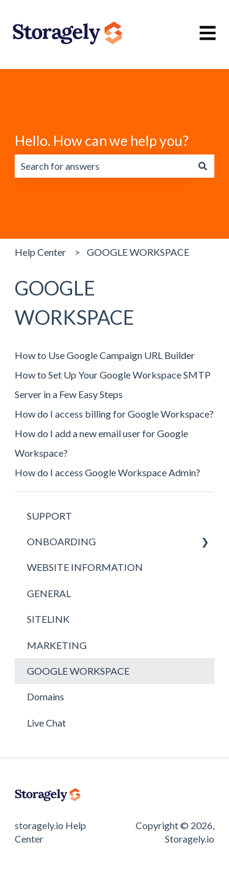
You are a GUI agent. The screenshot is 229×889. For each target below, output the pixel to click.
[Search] (202, 166)
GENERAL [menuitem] (49, 593)
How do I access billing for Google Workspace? (114, 413)
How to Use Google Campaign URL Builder (105, 355)
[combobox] (103, 166)
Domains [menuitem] (45, 696)
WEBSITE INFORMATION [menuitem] (85, 567)
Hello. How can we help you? (102, 140)
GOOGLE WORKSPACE (138, 252)
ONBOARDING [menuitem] (61, 541)
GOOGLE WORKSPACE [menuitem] (78, 671)
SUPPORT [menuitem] (49, 515)
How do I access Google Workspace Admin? (107, 472)
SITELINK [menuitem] (48, 619)
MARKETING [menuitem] (57, 645)
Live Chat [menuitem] (46, 722)
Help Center (40, 252)
